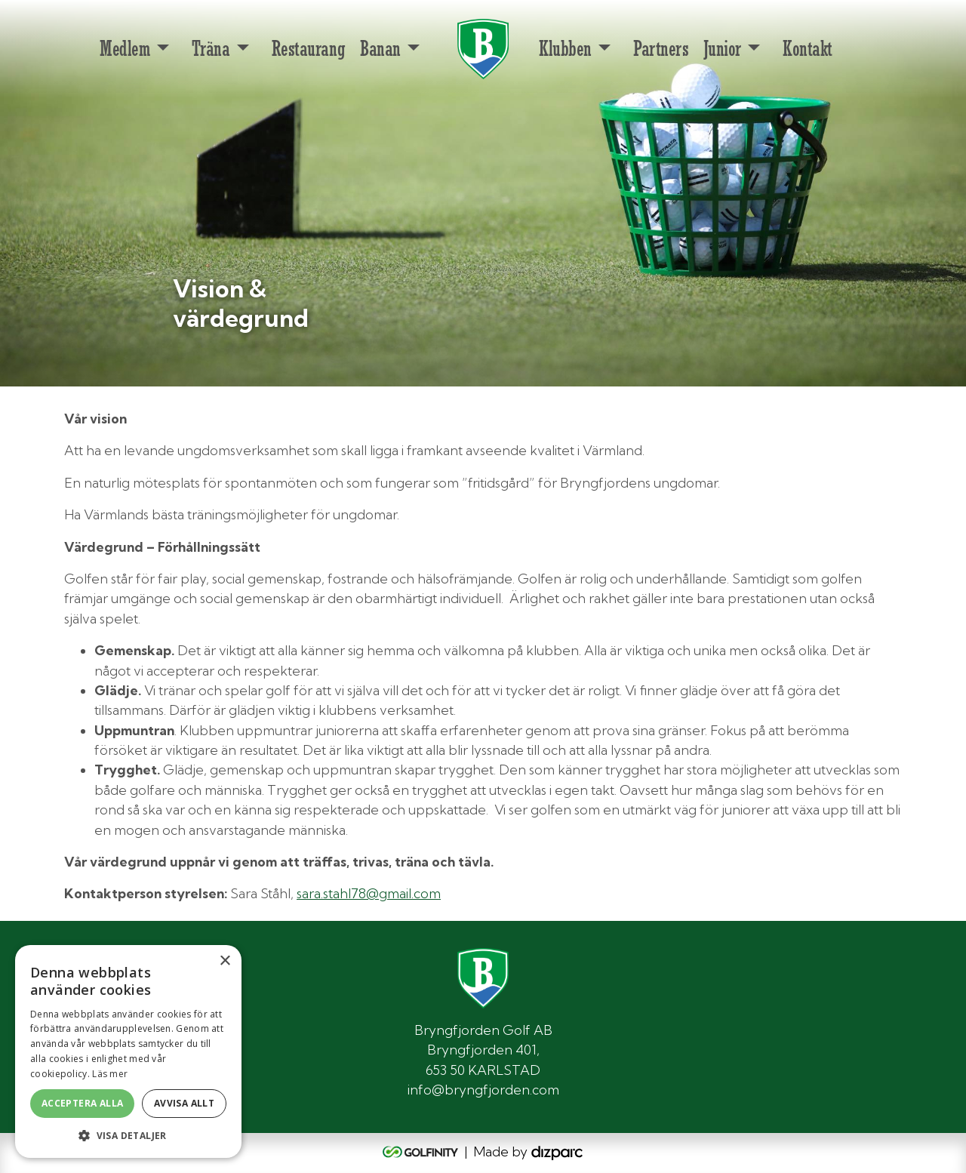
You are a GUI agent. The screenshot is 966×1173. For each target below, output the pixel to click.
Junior (721, 48)
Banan (380, 48)
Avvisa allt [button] (184, 1103)
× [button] (224, 961)
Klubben (565, 48)
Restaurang (309, 48)
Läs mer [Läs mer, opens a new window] (110, 1073)
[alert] (128, 1051)
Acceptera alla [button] (83, 1103)
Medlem (124, 48)
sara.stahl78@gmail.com (369, 893)
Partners (660, 48)
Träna (211, 48)
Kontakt (807, 48)
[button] (128, 1135)
